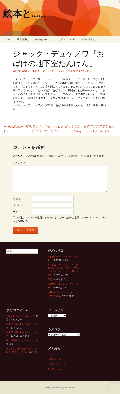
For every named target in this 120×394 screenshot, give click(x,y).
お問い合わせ (89, 39)
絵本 (37, 70)
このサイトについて (64, 39)
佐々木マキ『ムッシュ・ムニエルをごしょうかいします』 (74, 131)
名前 (17, 198)
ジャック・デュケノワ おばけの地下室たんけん (68, 70)
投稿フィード (54, 359)
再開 (50, 279)
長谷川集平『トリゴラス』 (19, 340)
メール (18, 205)
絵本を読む (23, 39)
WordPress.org (55, 369)
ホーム (6, 39)
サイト (16, 211)
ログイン (52, 354)
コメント (19, 162)
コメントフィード (56, 364)
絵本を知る (41, 39)
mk (15, 327)
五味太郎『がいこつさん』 (19, 316)
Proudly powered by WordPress (60, 387)
